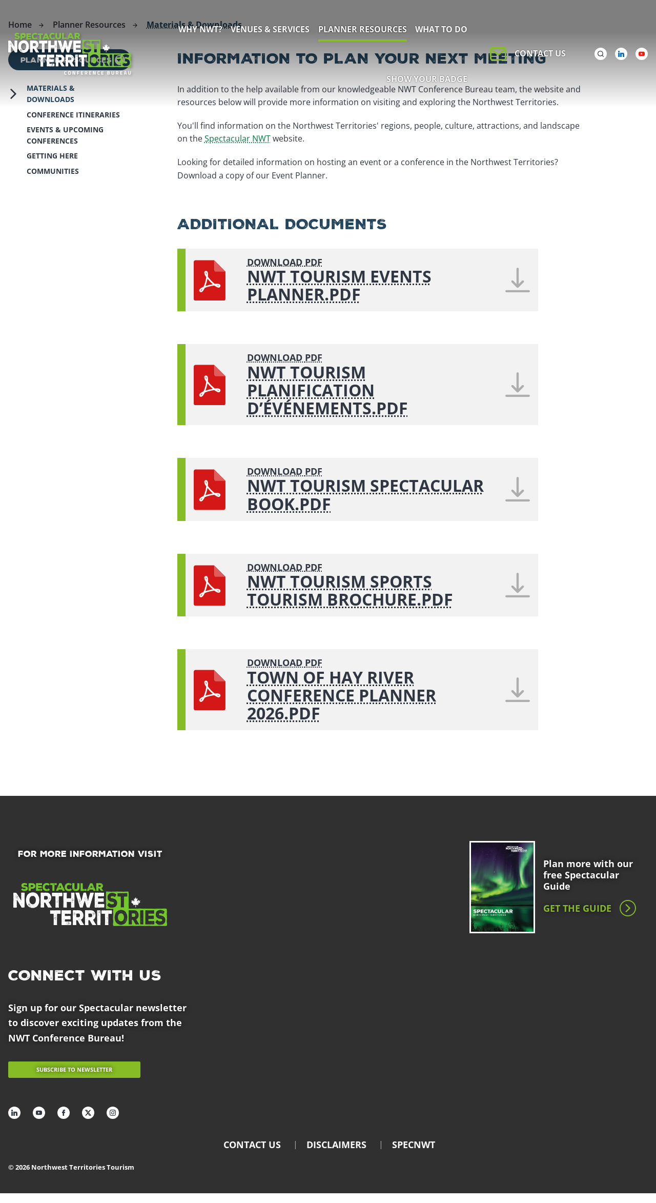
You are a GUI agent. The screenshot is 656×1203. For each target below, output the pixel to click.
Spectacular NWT (237, 138)
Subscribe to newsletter (74, 1069)
